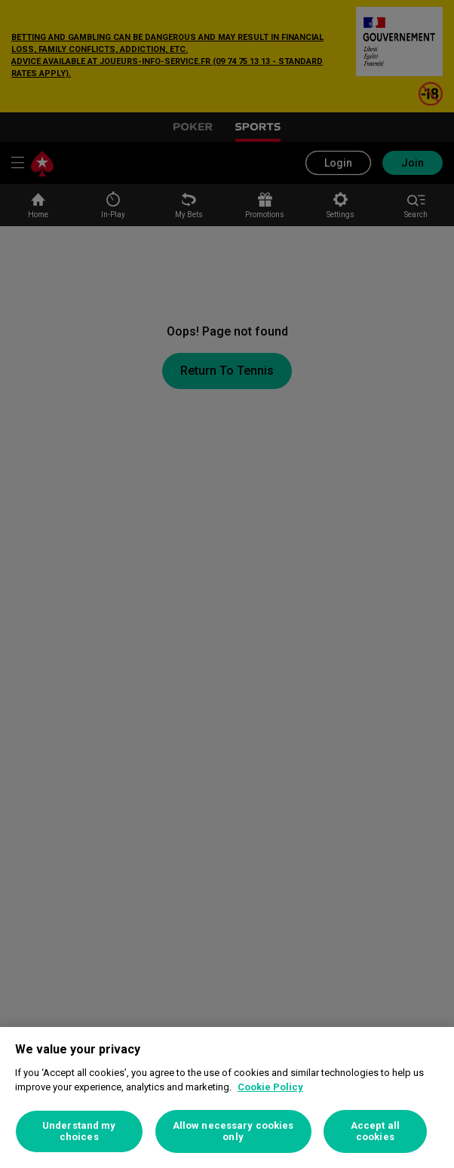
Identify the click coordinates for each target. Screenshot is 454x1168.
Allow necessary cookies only (233, 1131)
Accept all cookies (375, 1131)
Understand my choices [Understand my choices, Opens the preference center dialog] (79, 1131)
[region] (227, 1097)
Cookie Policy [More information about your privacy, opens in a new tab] (270, 1087)
